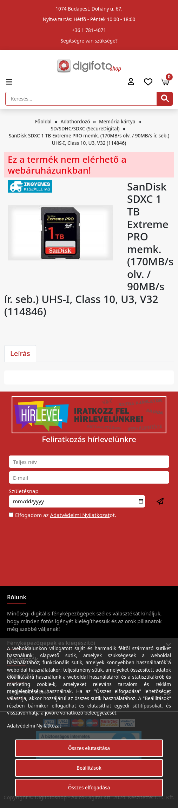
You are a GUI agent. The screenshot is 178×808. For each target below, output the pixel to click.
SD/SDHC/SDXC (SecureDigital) (85, 128)
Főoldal (43, 121)
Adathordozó (75, 121)
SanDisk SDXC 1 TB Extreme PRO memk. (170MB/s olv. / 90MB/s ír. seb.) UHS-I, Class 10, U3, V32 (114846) (89, 139)
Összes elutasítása (89, 748)
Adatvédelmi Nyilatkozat (80, 514)
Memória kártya (117, 121)
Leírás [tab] (20, 353)
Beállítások (89, 767)
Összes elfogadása (89, 787)
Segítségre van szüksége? (88, 40)
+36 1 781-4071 (89, 30)
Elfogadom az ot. (65, 514)
